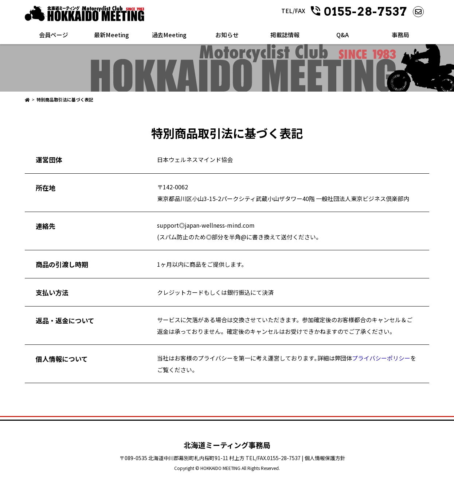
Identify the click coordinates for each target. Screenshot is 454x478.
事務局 (400, 34)
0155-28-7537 (365, 11)
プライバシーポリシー (381, 358)
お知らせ (227, 34)
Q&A (342, 34)
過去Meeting (169, 34)
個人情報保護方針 (325, 458)
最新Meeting (111, 34)
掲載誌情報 (285, 34)
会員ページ (53, 34)
